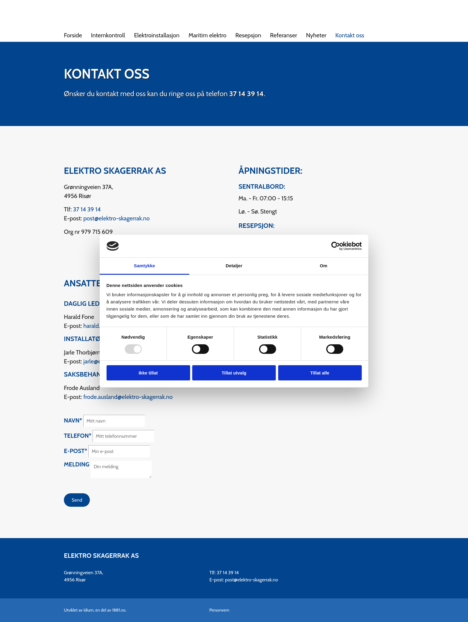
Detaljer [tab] (234, 265)
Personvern (220, 610)
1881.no (119, 610)
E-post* (75, 450)
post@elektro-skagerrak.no (116, 218)
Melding (76, 464)
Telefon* (77, 435)
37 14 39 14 (246, 93)
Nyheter (316, 35)
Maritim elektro (207, 35)
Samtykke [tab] (144, 265)
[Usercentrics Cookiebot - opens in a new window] (336, 246)
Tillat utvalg (233, 372)
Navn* (73, 420)
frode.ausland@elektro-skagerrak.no (128, 396)
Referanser (283, 35)
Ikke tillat (148, 372)
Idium (89, 610)
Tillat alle (320, 372)
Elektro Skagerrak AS (101, 556)
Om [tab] (323, 265)
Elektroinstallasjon (156, 35)
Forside (73, 35)
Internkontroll (108, 35)
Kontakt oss (349, 35)
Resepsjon (248, 35)
